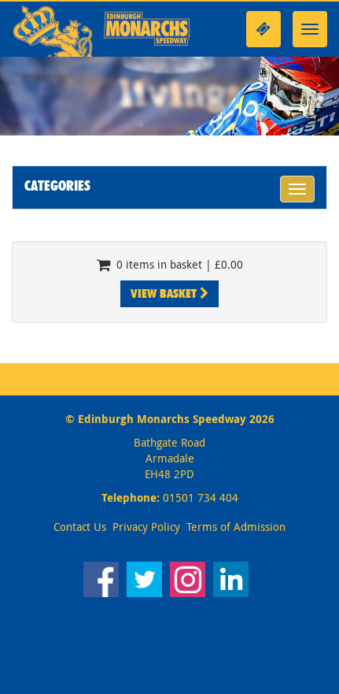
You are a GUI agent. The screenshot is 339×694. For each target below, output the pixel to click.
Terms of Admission (236, 526)
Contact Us (79, 526)
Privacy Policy (146, 526)
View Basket (169, 293)
